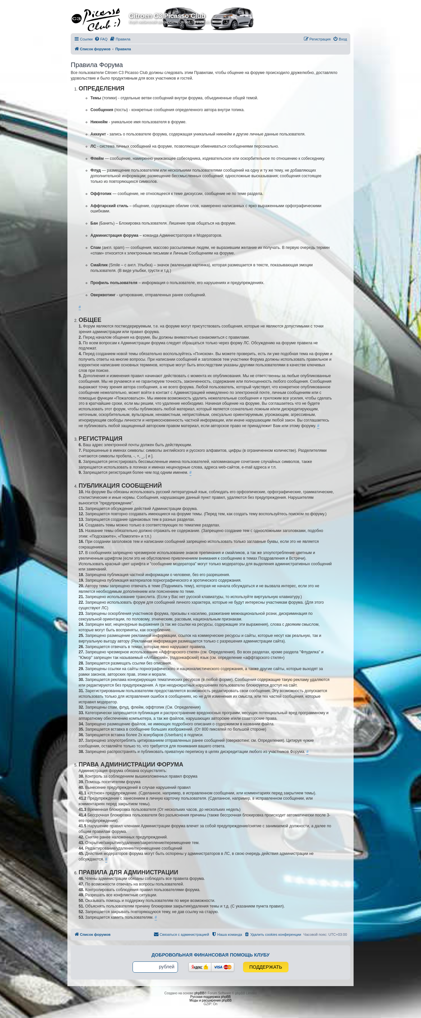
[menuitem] (101, 39)
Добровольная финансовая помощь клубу (211, 954)
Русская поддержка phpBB (210, 997)
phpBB (199, 993)
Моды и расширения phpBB (210, 1000)
